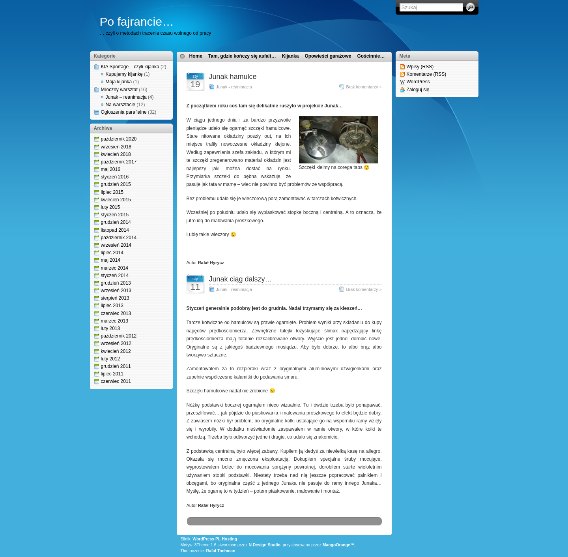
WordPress (418, 81)
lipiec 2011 (112, 374)
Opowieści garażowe (328, 56)
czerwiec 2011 (116, 381)
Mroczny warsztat (119, 89)
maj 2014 (110, 260)
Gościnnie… (371, 56)
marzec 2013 (114, 321)
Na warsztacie (120, 104)
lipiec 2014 (112, 252)
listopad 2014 (115, 230)
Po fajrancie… (137, 21)
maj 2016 (110, 169)
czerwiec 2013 (116, 313)
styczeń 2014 (115, 275)
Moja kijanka (119, 81)
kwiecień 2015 (116, 200)
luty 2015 (110, 207)
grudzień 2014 (116, 222)
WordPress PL (206, 539)
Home (195, 56)
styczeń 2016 (115, 177)
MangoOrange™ (339, 545)
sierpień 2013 (115, 298)
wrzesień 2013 (116, 290)
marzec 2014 (114, 268)
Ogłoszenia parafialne (124, 112)
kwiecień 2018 (116, 154)
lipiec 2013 (112, 305)
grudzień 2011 (116, 366)
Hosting (229, 539)
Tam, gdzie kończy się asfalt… (242, 56)
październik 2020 (119, 139)
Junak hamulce (233, 77)
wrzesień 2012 (116, 343)
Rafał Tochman (220, 551)
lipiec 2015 (112, 192)
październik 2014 (119, 237)
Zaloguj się (418, 89)
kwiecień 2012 (116, 351)
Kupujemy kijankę (124, 74)
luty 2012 (110, 359)
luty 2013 (110, 328)
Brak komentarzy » (363, 86)
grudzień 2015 (116, 184)
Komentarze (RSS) (427, 74)
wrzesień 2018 (116, 147)
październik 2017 (119, 162)
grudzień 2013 (116, 283)
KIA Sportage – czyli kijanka (130, 66)
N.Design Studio (264, 545)
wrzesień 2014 (116, 245)
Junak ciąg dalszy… (240, 279)
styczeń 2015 (115, 215)
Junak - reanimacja (234, 86)
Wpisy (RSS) (420, 66)
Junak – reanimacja (126, 97)
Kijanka (290, 56)
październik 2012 (119, 336)
